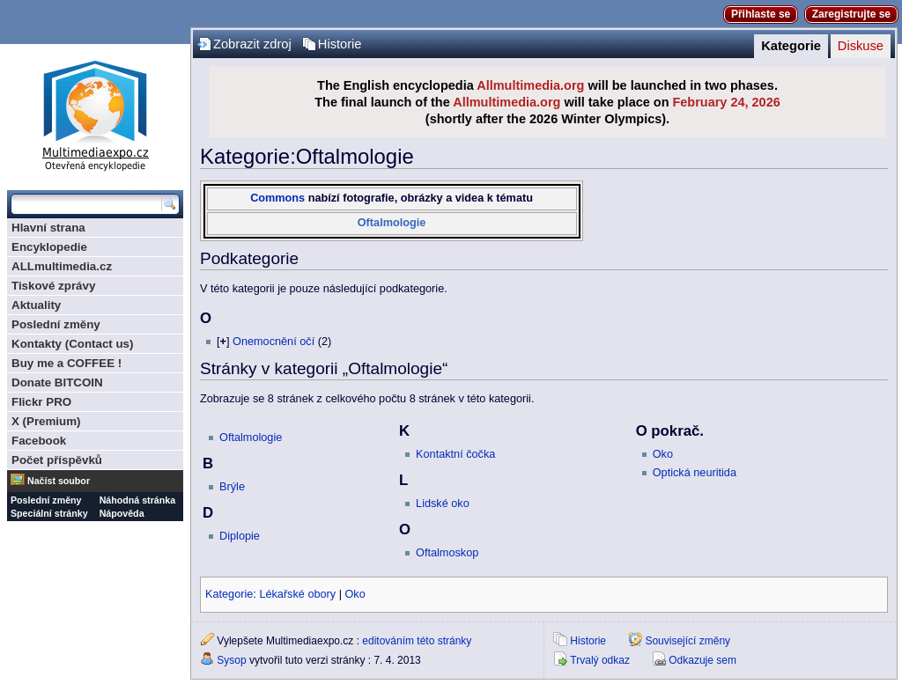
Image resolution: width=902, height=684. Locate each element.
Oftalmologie (392, 223)
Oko (663, 454)
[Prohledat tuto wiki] (86, 204)
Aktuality (36, 305)
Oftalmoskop (447, 553)
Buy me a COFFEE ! (66, 363)
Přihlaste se (760, 14)
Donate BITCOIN (57, 382)
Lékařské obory (297, 594)
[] (223, 341)
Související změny (687, 641)
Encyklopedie (49, 247)
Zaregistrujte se (851, 14)
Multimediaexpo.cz (95, 113)
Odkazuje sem (702, 660)
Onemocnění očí (273, 341)
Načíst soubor (58, 480)
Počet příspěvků (56, 460)
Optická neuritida (694, 473)
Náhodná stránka (137, 500)
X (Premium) (46, 421)
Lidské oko (442, 503)
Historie (340, 44)
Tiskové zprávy (53, 285)
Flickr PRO (41, 401)
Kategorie (791, 46)
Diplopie (239, 536)
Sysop (231, 660)
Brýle (232, 487)
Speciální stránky (49, 513)
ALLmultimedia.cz (61, 266)
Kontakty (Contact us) (72, 343)
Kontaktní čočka (455, 454)
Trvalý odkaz (600, 660)
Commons (277, 198)
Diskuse (861, 46)
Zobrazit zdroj (252, 44)
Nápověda (122, 513)
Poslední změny (55, 324)
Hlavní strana (48, 227)
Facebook (38, 440)
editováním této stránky (416, 641)
